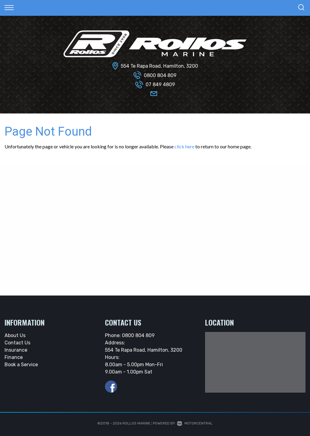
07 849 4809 (160, 84)
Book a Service (21, 364)
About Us (15, 335)
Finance (14, 357)
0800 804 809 (160, 75)
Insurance (16, 350)
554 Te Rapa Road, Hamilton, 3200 (159, 66)
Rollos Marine (136, 423)
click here (184, 146)
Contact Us (17, 343)
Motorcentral (195, 423)
